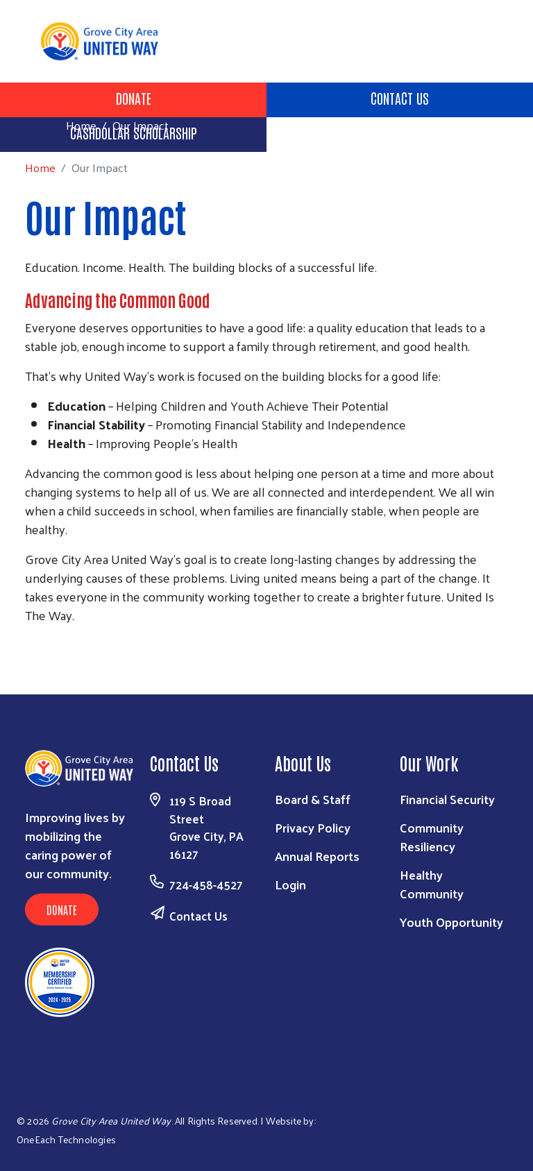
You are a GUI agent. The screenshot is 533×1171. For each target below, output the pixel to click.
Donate (133, 98)
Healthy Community (432, 884)
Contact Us (400, 98)
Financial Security (447, 799)
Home (81, 125)
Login (290, 884)
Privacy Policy (312, 827)
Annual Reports (317, 855)
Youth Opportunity (451, 921)
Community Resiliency (432, 837)
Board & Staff (312, 799)
